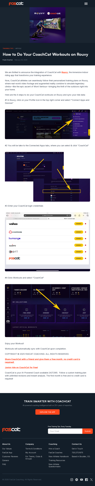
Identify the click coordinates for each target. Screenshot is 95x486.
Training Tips (8, 48)
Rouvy (65, 72)
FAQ (4, 464)
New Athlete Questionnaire (54, 465)
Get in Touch (77, 449)
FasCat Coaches (55, 452)
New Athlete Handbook (59, 456)
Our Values (7, 449)
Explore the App (47, 412)
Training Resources (57, 460)
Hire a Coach (54, 449)
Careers (5, 460)
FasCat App (7, 452)
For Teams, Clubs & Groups (33, 457)
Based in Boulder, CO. (81, 456)
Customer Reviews (10, 456)
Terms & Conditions (33, 449)
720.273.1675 (77, 452)
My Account (30, 452)
